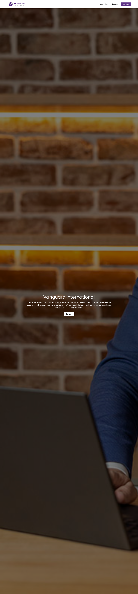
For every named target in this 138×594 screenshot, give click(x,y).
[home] (17, 4)
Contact (126, 4)
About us (114, 4)
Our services (103, 4)
